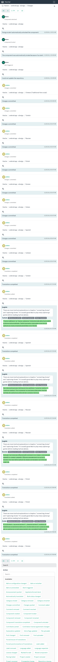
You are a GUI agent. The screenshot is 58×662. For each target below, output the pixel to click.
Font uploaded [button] (38, 635)
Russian (28, 138)
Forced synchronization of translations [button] (19, 644)
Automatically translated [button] (14, 596)
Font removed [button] (24, 635)
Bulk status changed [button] (34, 596)
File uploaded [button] (45, 631)
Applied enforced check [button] (33, 592)
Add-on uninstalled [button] (12, 588)
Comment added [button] (44, 605)
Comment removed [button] (12, 609)
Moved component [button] (41, 653)
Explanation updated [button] (13, 631)
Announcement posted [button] (13, 592)
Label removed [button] (11, 648)
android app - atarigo (18, 6)
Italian (27, 207)
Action (5, 570)
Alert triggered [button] (28, 588)
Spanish (28, 230)
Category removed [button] (27, 601)
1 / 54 (13, 11)
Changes (30, 6)
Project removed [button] (39, 657)
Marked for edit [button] (26, 653)
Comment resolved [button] (29, 609)
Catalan (28, 253)
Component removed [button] (13, 618)
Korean (27, 184)
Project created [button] (25, 657)
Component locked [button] (30, 614)
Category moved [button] (11, 601)
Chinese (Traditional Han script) (36, 93)
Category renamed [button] (43, 601)
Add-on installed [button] (35, 583)
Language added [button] (25, 648)
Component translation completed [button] (18, 622)
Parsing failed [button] (10, 657)
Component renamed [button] (31, 618)
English (4, 307)
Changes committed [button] (13, 605)
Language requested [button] (41, 648)
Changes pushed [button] (29, 605)
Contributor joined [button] (12, 627)
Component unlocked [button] (41, 622)
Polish (27, 161)
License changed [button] (11, 653)
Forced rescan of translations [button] (16, 640)
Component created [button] (13, 614)
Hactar (5, 2)
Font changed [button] (10, 635)
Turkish (27, 115)
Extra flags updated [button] (30, 631)
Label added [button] (40, 644)
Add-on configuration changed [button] (16, 583)
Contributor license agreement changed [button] (36, 627)
